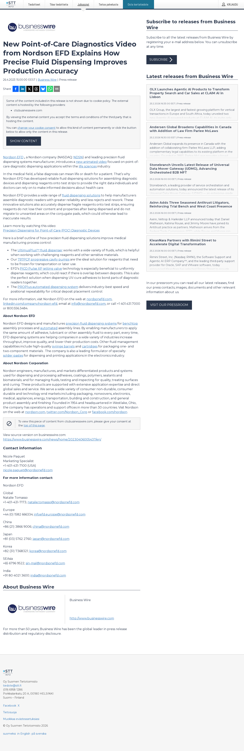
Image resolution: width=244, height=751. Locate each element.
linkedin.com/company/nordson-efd (30, 304)
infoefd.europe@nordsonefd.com (59, 514)
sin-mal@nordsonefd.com (45, 563)
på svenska (39, 733)
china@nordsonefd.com (51, 526)
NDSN (78, 157)
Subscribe (161, 60)
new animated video (91, 162)
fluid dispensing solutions (81, 195)
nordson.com (35, 412)
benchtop (130, 323)
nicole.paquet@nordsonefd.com (28, 470)
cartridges (89, 346)
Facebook (9, 705)
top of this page (34, 425)
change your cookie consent (36, 127)
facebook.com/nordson (109, 412)
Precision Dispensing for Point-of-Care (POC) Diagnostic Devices (51, 230)
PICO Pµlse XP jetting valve (41, 268)
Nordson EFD (13, 157)
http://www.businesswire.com (92, 618)
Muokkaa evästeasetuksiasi (21, 719)
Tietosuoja (10, 712)
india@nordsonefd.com (48, 575)
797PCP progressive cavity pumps (43, 259)
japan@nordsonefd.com (51, 539)
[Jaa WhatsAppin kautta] (50, 89)
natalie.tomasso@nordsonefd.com (53, 502)
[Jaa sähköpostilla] (57, 89)
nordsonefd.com (99, 299)
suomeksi (9, 733)
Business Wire (47, 79)
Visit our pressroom (169, 305)
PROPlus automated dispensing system (48, 287)
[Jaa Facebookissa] (16, 89)
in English (23, 733)
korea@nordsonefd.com (48, 551)
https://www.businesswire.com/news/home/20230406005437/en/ (52, 439)
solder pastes (13, 355)
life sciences (88, 166)
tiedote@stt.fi (12, 685)
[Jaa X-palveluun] (29, 89)
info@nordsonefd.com (88, 304)
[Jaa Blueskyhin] (43, 89)
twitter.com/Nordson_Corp (67, 412)
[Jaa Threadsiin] (36, 89)
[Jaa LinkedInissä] (22, 89)
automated (49, 328)
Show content (23, 141)
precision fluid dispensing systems (91, 323)
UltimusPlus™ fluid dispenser (40, 250)
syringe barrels (63, 346)
